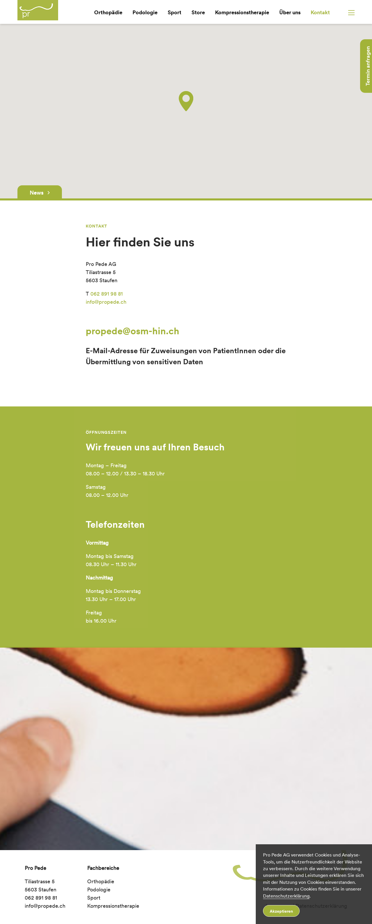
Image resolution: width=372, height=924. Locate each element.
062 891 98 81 (106, 294)
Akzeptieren (281, 911)
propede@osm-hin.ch (132, 331)
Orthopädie (108, 12)
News (40, 193)
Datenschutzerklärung (286, 896)
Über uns (290, 12)
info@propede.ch (106, 302)
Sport (174, 12)
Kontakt (320, 12)
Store (198, 12)
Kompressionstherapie (242, 12)
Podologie (145, 12)
